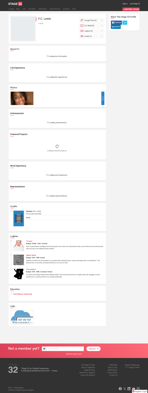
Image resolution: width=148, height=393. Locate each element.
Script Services (55, 9)
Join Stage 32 (135, 4)
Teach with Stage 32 (88, 375)
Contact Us (113, 375)
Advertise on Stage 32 (87, 372)
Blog (18, 9)
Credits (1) (91, 36)
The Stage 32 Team (88, 365)
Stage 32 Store (134, 367)
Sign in (125, 4)
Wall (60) (91, 25)
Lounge (11, 9)
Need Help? (113, 365)
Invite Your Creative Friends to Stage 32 (21, 390)
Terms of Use (112, 367)
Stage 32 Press (89, 370)
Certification (42, 9)
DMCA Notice (112, 370)
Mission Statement (88, 367)
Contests (66, 9)
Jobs (24, 9)
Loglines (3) (91, 31)
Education (32, 9)
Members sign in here (74, 354)
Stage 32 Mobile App (132, 365)
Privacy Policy (112, 372)
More (103, 98)
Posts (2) (91, 20)
